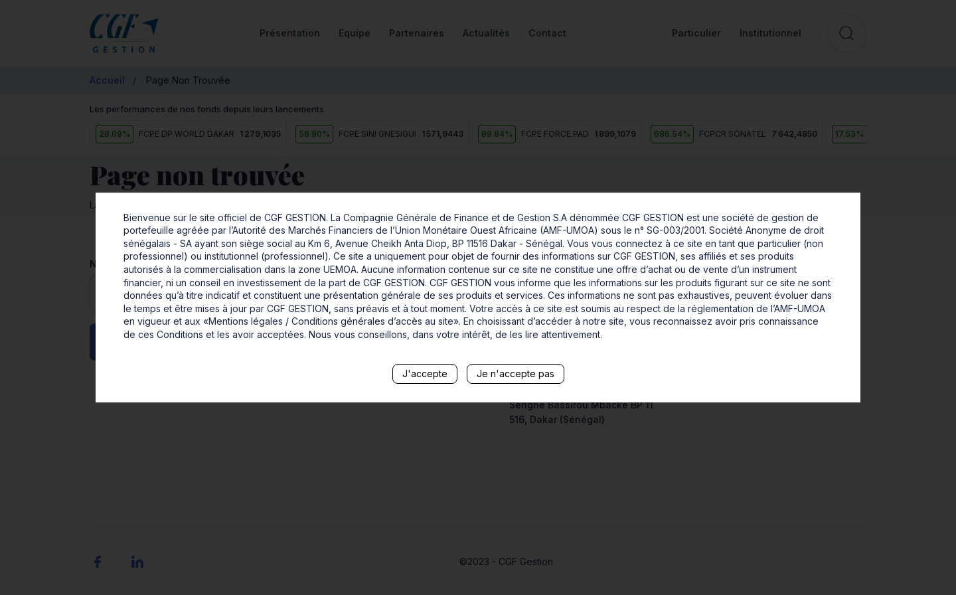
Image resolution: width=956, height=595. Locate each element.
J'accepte (424, 373)
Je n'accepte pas (515, 373)
